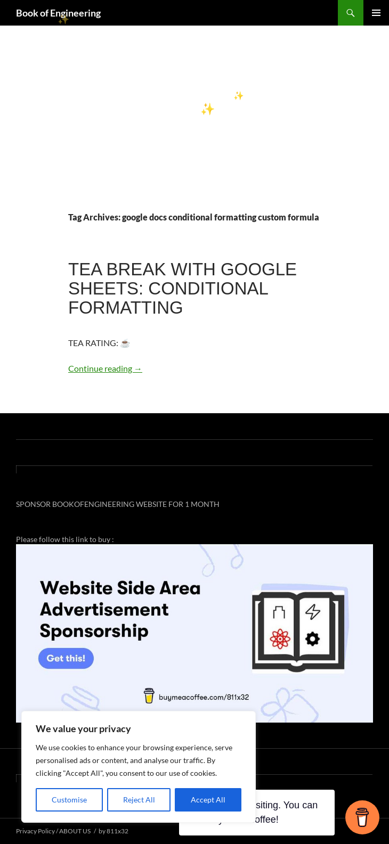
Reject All (139, 799)
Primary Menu (376, 13)
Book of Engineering (58, 13)
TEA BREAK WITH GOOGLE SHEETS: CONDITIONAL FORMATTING (182, 288)
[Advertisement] (194, 131)
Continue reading (105, 368)
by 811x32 (113, 831)
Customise (69, 799)
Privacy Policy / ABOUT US (53, 831)
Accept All (208, 799)
